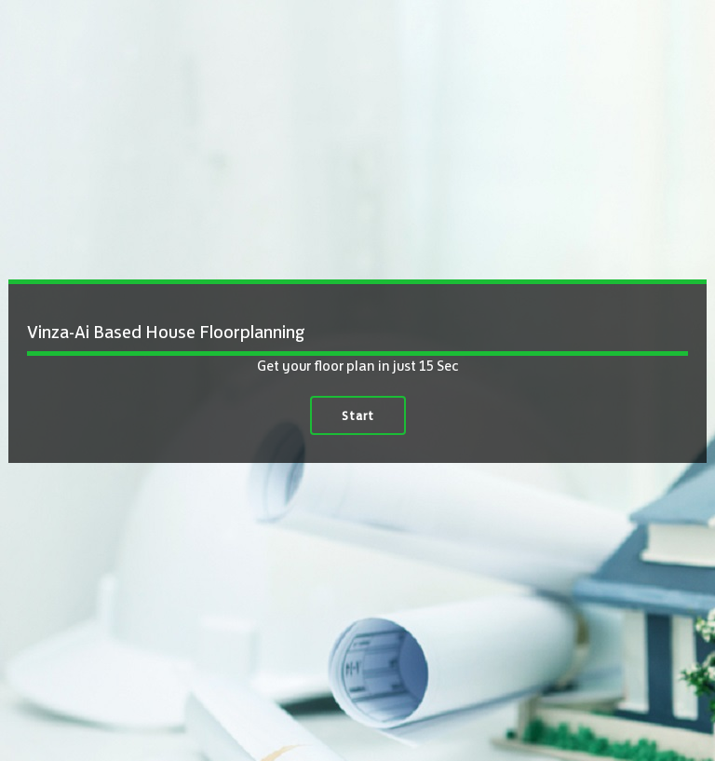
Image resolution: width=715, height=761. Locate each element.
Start (358, 415)
